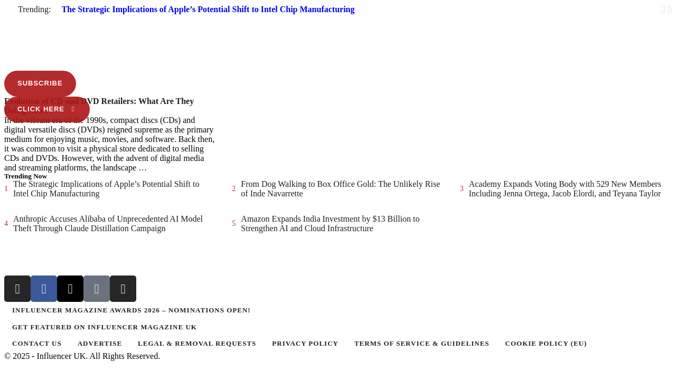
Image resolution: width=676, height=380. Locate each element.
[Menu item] (338, 310)
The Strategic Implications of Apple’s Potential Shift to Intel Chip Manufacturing (208, 9)
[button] (338, 18)
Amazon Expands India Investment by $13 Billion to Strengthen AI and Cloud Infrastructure (330, 223)
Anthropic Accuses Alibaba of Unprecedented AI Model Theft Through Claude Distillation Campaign (108, 223)
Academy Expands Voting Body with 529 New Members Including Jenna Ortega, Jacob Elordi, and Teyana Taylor (565, 188)
